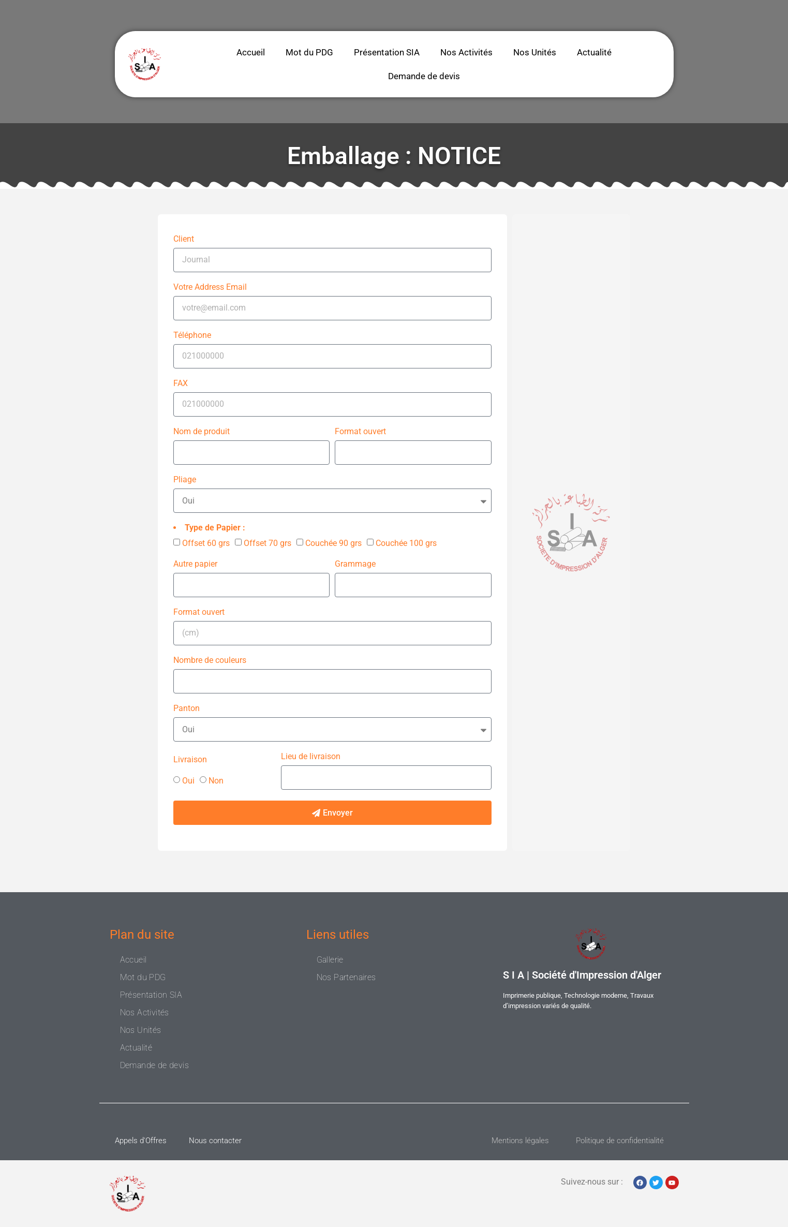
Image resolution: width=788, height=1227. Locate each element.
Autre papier (195, 564)
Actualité (594, 52)
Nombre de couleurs (209, 660)
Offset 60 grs (206, 543)
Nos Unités (534, 52)
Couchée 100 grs (406, 543)
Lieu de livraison (310, 756)
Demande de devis (424, 76)
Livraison (190, 760)
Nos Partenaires (346, 977)
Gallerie (330, 960)
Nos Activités (466, 52)
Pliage (184, 480)
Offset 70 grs (267, 543)
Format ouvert (360, 431)
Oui (188, 781)
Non (216, 781)
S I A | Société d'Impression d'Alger (582, 975)
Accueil (250, 52)
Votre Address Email (210, 287)
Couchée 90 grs (333, 543)
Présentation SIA (387, 52)
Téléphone (192, 335)
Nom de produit (201, 431)
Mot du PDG (309, 52)
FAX (180, 383)
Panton (186, 708)
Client (183, 239)
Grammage (355, 564)
